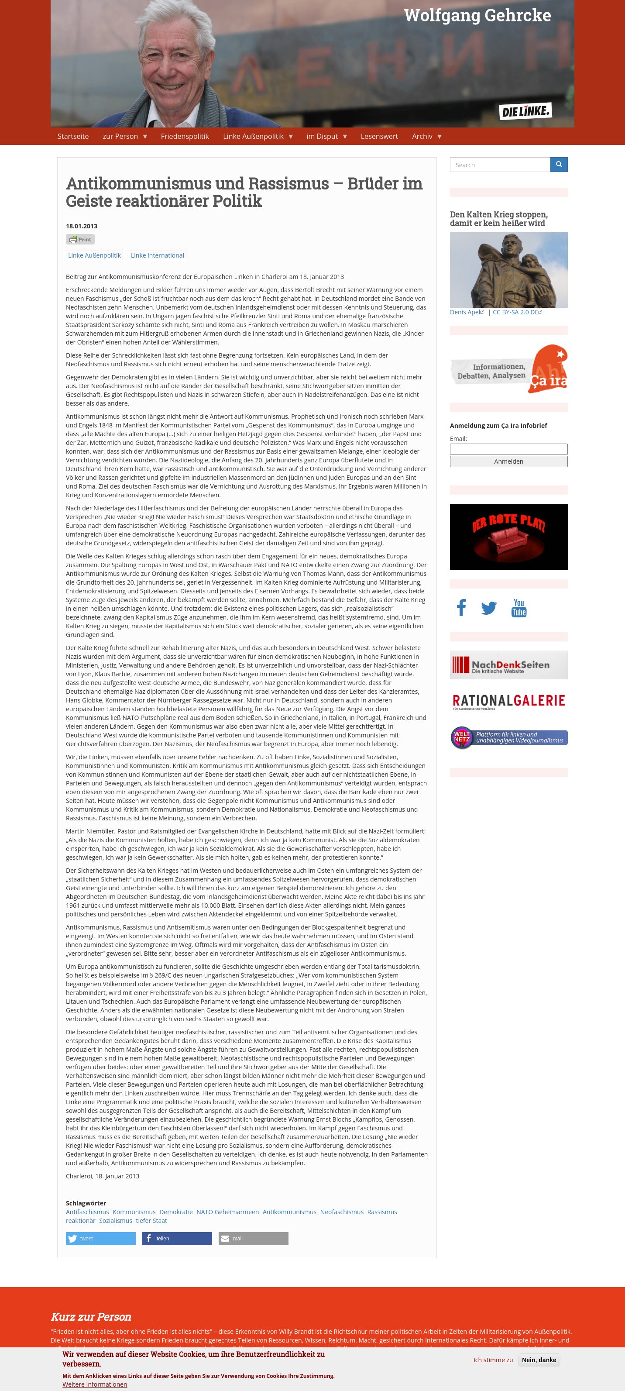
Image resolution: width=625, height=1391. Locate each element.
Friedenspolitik (185, 136)
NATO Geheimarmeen (227, 1212)
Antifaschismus (87, 1212)
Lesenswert (379, 136)
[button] (101, 1238)
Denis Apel (468, 312)
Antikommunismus (289, 1212)
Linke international (157, 255)
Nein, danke (539, 1363)
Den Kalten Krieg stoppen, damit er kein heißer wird (499, 218)
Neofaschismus (342, 1212)
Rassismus (382, 1212)
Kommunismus (134, 1212)
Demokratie (176, 1212)
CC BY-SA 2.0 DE (518, 312)
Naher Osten (273, 1349)
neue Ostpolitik (325, 1349)
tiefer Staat (151, 1220)
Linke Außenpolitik (255, 138)
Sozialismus (115, 1220)
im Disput (323, 138)
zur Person (122, 138)
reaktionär (81, 1220)
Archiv (424, 138)
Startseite (73, 136)
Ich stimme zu (493, 1363)
